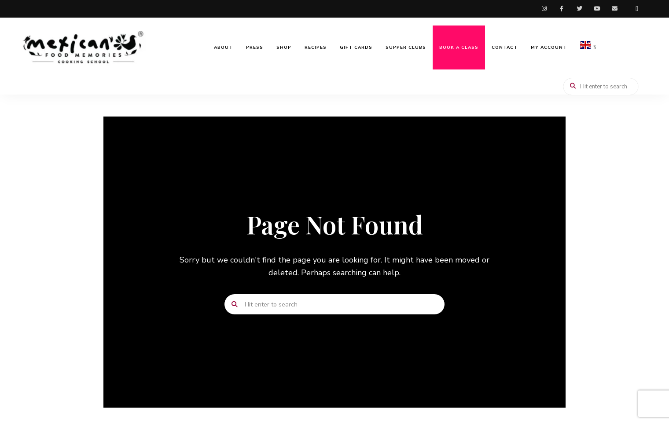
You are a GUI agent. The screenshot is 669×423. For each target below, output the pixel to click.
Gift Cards (356, 47)
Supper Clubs (406, 47)
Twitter (579, 9)
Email (614, 9)
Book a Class (458, 47)
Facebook (561, 9)
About (223, 47)
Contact (505, 47)
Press (254, 47)
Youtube (597, 9)
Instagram (544, 9)
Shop (283, 47)
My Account (549, 47)
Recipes (316, 47)
